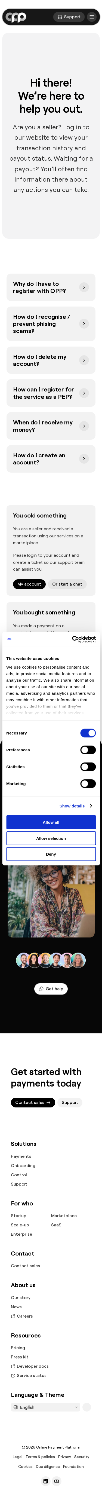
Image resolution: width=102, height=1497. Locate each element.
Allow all (51, 822)
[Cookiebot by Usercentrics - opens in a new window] (73, 639)
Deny (51, 854)
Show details (72, 805)
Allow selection (51, 838)
